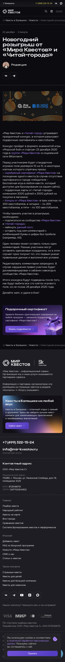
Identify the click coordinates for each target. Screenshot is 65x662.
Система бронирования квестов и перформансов (29, 527)
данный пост (25, 227)
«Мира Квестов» (51, 220)
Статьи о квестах (12, 558)
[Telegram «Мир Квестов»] (14, 595)
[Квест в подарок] (51, 11)
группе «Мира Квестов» (26, 153)
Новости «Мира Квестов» (16, 549)
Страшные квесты (12, 572)
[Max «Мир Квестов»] (37, 595)
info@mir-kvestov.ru (20, 449)
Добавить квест (11, 541)
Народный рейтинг (13, 510)
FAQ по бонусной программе (18, 545)
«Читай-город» (33, 133)
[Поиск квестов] (46, 11)
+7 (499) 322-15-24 (18, 442)
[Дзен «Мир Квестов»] (30, 595)
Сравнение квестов (13, 523)
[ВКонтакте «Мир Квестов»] (6, 595)
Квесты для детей (12, 576)
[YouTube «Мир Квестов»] (22, 595)
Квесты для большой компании (19, 580)
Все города (9, 518)
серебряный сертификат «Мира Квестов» (30, 173)
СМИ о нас (8, 554)
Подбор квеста (11, 505)
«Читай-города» (15, 224)
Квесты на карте (11, 514)
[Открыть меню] (59, 11)
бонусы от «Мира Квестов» (21, 200)
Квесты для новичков (14, 585)
